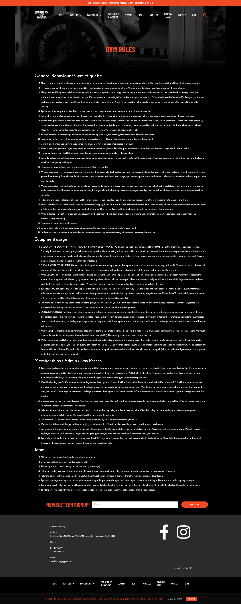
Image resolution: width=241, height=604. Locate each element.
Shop (194, 15)
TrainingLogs (168, 15)
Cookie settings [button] (174, 599)
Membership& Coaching (113, 15)
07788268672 (57, 551)
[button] (205, 15)
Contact (182, 15)
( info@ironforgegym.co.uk (188, 400)
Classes (128, 15)
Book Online (94, 15)
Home (61, 15)
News (141, 15)
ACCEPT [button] (191, 599)
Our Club (75, 15)
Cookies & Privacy (57, 526)
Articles (154, 15)
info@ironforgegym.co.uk (78, 372)
